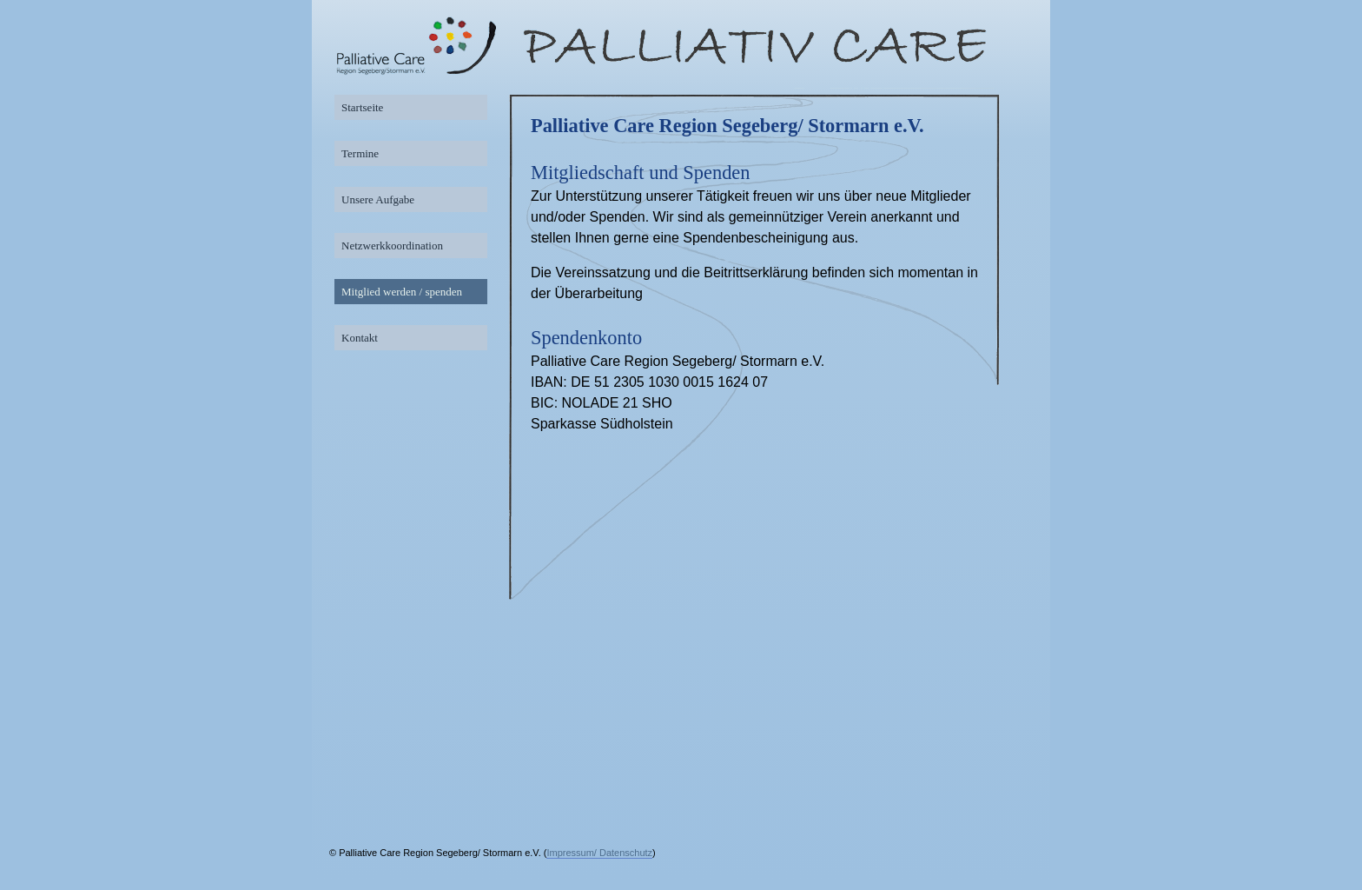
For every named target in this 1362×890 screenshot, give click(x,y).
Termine (360, 153)
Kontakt (359, 337)
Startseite (362, 107)
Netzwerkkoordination (392, 245)
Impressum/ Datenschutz (599, 852)
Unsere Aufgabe (377, 199)
